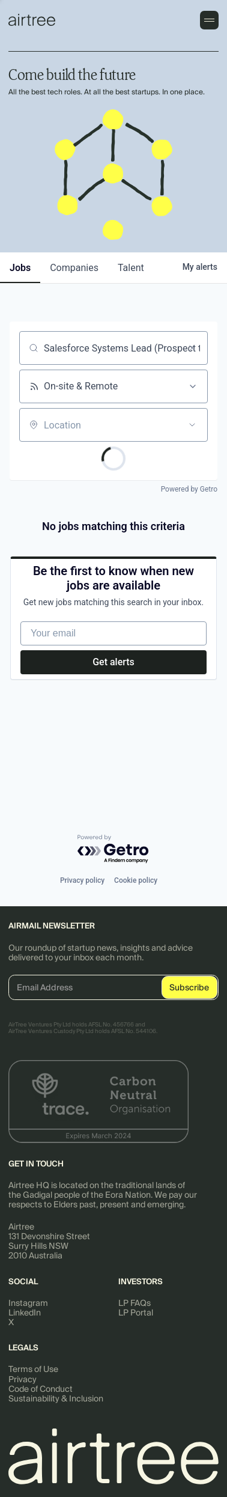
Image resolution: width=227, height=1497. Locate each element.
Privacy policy (82, 880)
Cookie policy (135, 880)
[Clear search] (192, 348)
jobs (20, 267)
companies (74, 267)
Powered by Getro (189, 489)
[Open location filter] (192, 425)
